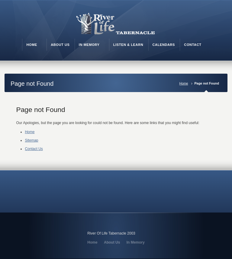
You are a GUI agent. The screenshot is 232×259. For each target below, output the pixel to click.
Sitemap (31, 140)
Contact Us (34, 149)
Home (183, 83)
